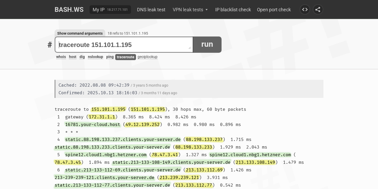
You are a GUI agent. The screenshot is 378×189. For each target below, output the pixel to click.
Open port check (274, 9)
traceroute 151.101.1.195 (125, 44)
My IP (98, 9)
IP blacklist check (233, 9)
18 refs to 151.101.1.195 (128, 33)
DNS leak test (151, 9)
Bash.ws (69, 9)
